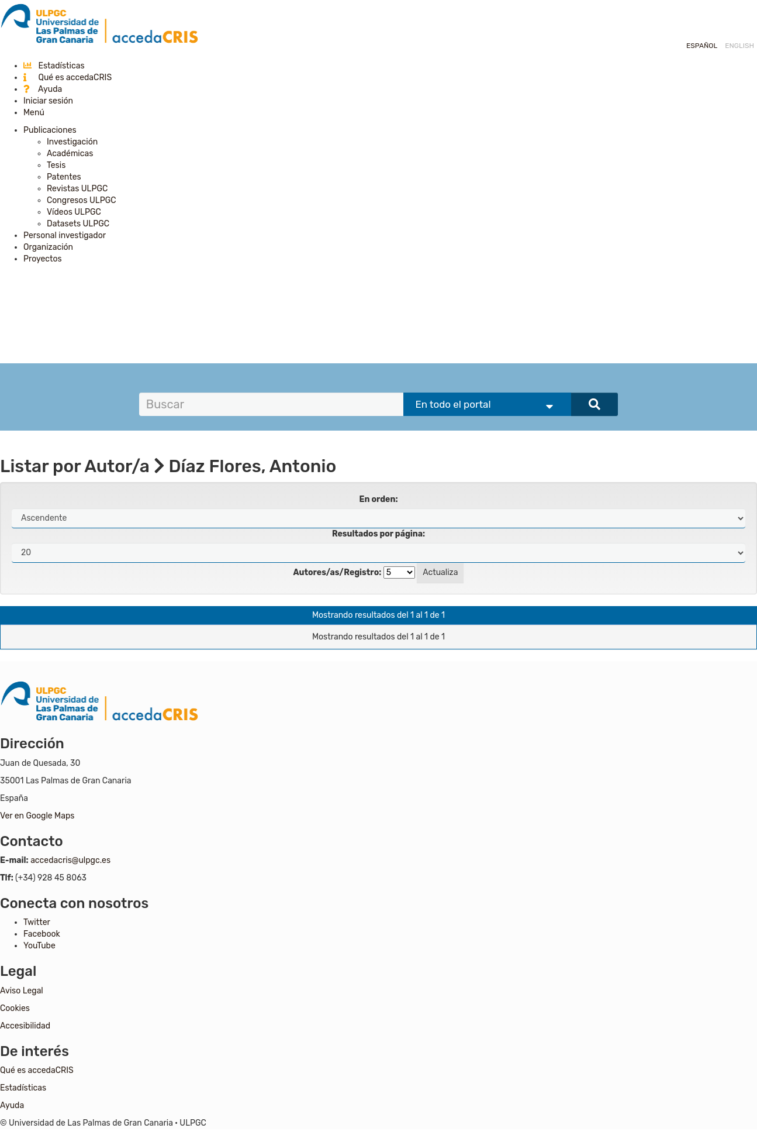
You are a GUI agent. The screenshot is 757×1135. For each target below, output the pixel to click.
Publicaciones (50, 130)
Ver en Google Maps (37, 816)
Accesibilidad (25, 1026)
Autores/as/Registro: (337, 572)
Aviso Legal (21, 991)
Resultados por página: (378, 534)
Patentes (64, 177)
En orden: (379, 499)
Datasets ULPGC (78, 224)
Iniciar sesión (48, 101)
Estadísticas (54, 66)
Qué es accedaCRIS (67, 77)
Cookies (15, 1008)
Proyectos (42, 259)
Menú (33, 113)
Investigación (72, 142)
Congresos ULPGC (81, 200)
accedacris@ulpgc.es (70, 860)
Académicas (70, 154)
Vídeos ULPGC (74, 212)
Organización (48, 247)
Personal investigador (64, 235)
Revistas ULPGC (77, 189)
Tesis (56, 165)
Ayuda (42, 89)
